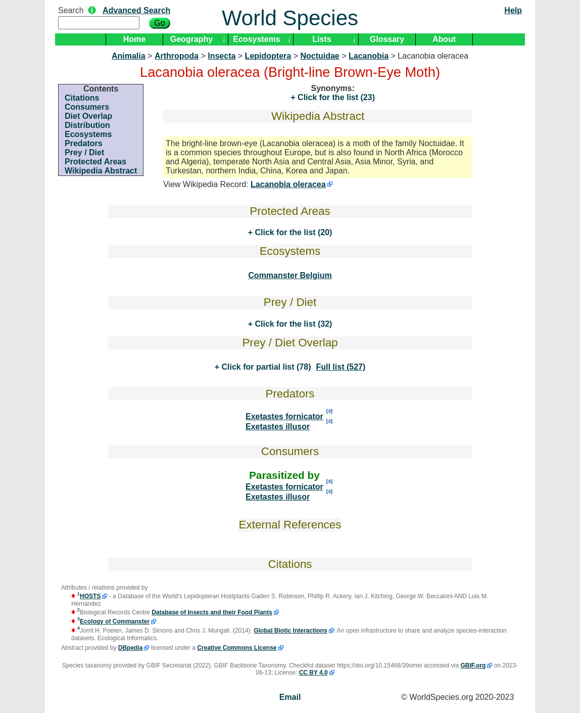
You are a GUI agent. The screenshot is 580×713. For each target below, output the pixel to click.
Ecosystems (256, 39)
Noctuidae (319, 56)
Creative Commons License (236, 647)
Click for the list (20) (292, 232)
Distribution (87, 125)
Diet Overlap (88, 116)
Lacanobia (369, 56)
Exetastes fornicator (284, 416)
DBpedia (130, 647)
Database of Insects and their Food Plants (212, 612)
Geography (191, 39)
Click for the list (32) (292, 324)
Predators (84, 143)
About (444, 39)
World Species (290, 18)
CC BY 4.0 (313, 672)
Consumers (87, 107)
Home (134, 39)
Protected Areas (95, 161)
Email (290, 697)
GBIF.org (473, 665)
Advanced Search (136, 10)
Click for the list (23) (335, 97)
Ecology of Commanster (115, 621)
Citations (82, 98)
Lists (321, 39)
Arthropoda (177, 56)
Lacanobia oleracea (288, 184)
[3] (329, 411)
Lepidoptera (268, 56)
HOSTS (90, 596)
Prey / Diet (84, 152)
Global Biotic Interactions (290, 630)
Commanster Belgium (289, 275)
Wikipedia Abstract (101, 170)
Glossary (387, 39)
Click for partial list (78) (265, 367)
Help (513, 10)
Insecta (221, 56)
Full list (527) (340, 367)
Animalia (129, 56)
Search (71, 10)
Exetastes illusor (278, 426)
